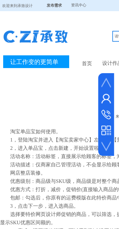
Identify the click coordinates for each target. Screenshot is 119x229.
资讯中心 (78, 5)
